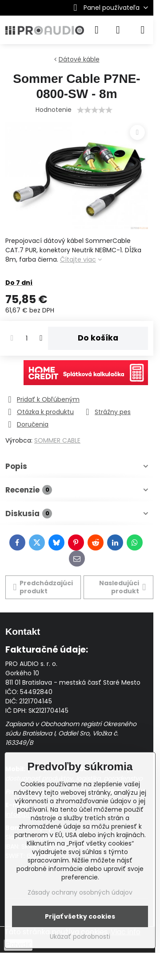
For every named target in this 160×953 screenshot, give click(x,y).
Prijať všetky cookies (80, 916)
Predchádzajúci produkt (43, 587)
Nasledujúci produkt (122, 587)
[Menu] (142, 30)
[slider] (94, 110)
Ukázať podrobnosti (80, 936)
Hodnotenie (54, 109)
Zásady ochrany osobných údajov (80, 892)
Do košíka (98, 338)
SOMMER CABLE (57, 440)
